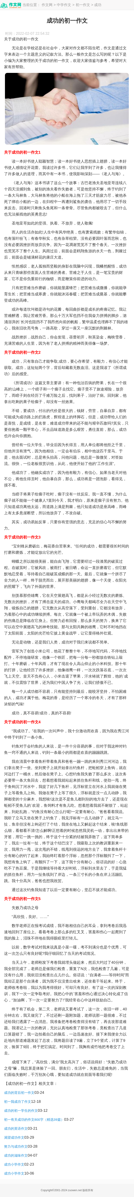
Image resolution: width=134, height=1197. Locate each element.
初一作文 (83, 5)
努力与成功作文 (16, 1146)
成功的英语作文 (16, 1128)
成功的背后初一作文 (19, 1093)
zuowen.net (75, 1190)
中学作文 (64, 5)
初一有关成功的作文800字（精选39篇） (34, 1119)
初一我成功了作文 (17, 1101)
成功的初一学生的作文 (21, 1110)
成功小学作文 (14, 1164)
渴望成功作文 (14, 1137)
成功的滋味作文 (16, 1155)
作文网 (47, 5)
